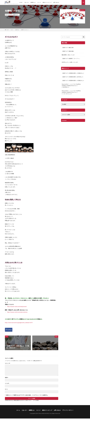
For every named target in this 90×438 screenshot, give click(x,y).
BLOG (12, 29)
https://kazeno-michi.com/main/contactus (17, 312)
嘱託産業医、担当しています (68, 54)
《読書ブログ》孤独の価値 (68, 51)
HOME (20, 2)
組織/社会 (16, 14)
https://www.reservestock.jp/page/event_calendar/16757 (19, 322)
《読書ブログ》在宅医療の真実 (69, 73)
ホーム (18, 410)
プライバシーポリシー (67, 410)
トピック (39, 2)
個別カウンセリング (47, 2)
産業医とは (33, 2)
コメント (7, 363)
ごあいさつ (26, 2)
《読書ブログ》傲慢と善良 (68, 47)
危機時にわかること (25, 29)
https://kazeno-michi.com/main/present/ (17, 306)
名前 (6, 377)
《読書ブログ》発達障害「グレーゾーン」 (71, 58)
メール (7, 383)
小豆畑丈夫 (79, 73)
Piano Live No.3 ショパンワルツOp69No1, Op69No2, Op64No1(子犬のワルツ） (71, 85)
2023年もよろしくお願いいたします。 (70, 62)
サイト (6, 389)
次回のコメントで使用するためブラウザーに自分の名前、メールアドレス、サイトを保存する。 (27, 395)
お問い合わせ (56, 2)
